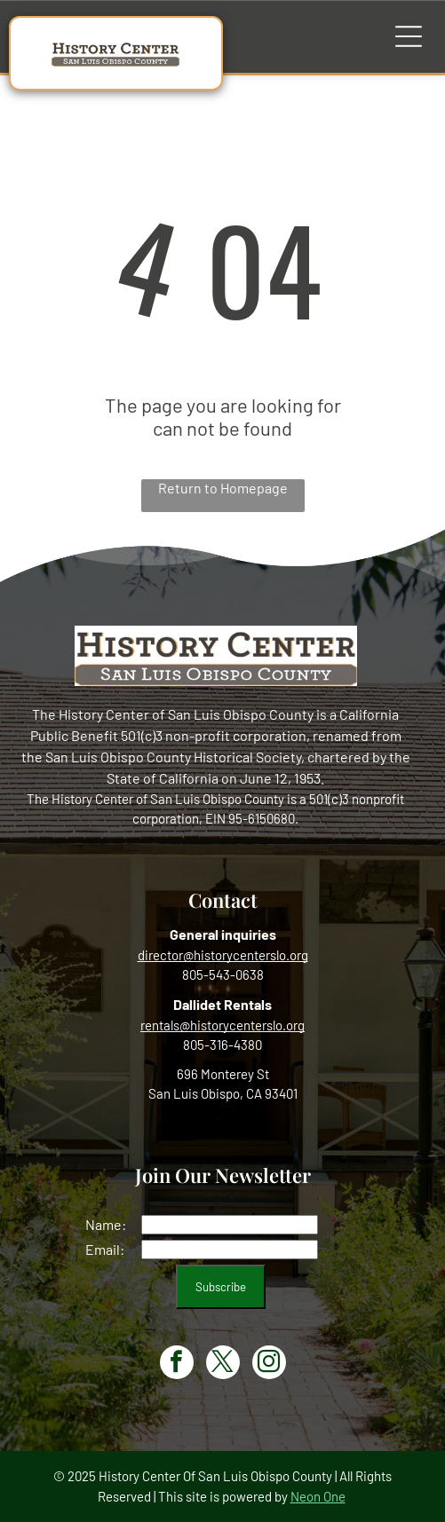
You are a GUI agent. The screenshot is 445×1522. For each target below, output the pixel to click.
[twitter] (223, 1364)
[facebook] (177, 1364)
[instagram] (269, 1364)
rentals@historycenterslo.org (222, 1025)
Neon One (318, 1496)
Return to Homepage (223, 487)
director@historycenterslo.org (223, 955)
